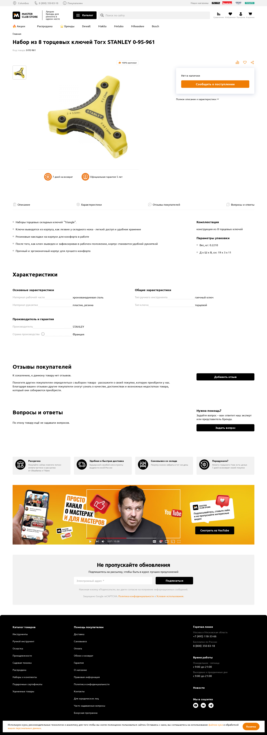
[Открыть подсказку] (43, 334)
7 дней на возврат (58, 177)
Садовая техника (22, 662)
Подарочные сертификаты (27, 684)
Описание (24, 204)
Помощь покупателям (89, 627)
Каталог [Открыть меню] (87, 15)
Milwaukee (137, 26)
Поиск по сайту (115, 15)
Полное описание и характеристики (196, 99)
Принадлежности (22, 655)
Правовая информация (87, 676)
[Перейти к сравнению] (218, 15)
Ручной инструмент (23, 641)
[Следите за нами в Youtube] (195, 705)
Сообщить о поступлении (215, 84)
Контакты (79, 691)
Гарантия (79, 662)
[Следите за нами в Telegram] (211, 705)
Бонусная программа (85, 712)
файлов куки (215, 724)
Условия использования (169, 596)
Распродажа (44, 26)
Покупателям (75, 3)
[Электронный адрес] (113, 580)
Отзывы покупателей (166, 204)
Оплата (78, 648)
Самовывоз (80, 641)
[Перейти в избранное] (230, 15)
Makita (102, 26)
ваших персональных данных (24, 728)
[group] (41, 466)
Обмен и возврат (83, 655)
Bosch (155, 26)
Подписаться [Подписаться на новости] (174, 580)
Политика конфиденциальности (136, 596)
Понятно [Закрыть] (251, 726)
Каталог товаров (24, 627)
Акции (21, 26)
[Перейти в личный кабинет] (241, 15)
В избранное (245, 62)
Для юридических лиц (86, 698)
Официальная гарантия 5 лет (102, 177)
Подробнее (133, 515)
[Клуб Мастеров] (26, 15)
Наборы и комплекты (25, 676)
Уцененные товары (23, 691)
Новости (199, 687)
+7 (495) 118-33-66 (204, 636)
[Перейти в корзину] (250, 15)
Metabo (118, 26)
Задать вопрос (225, 427)
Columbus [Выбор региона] (23, 3)
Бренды (69, 26)
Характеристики (91, 204)
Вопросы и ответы (242, 204)
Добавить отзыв (225, 377)
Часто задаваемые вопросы (89, 705)
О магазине (80, 669)
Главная (17, 33)
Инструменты (20, 634)
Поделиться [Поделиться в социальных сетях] (252, 62)
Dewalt (86, 26)
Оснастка (18, 648)
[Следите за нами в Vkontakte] (203, 705)
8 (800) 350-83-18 (48, 3)
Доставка (79, 634)
